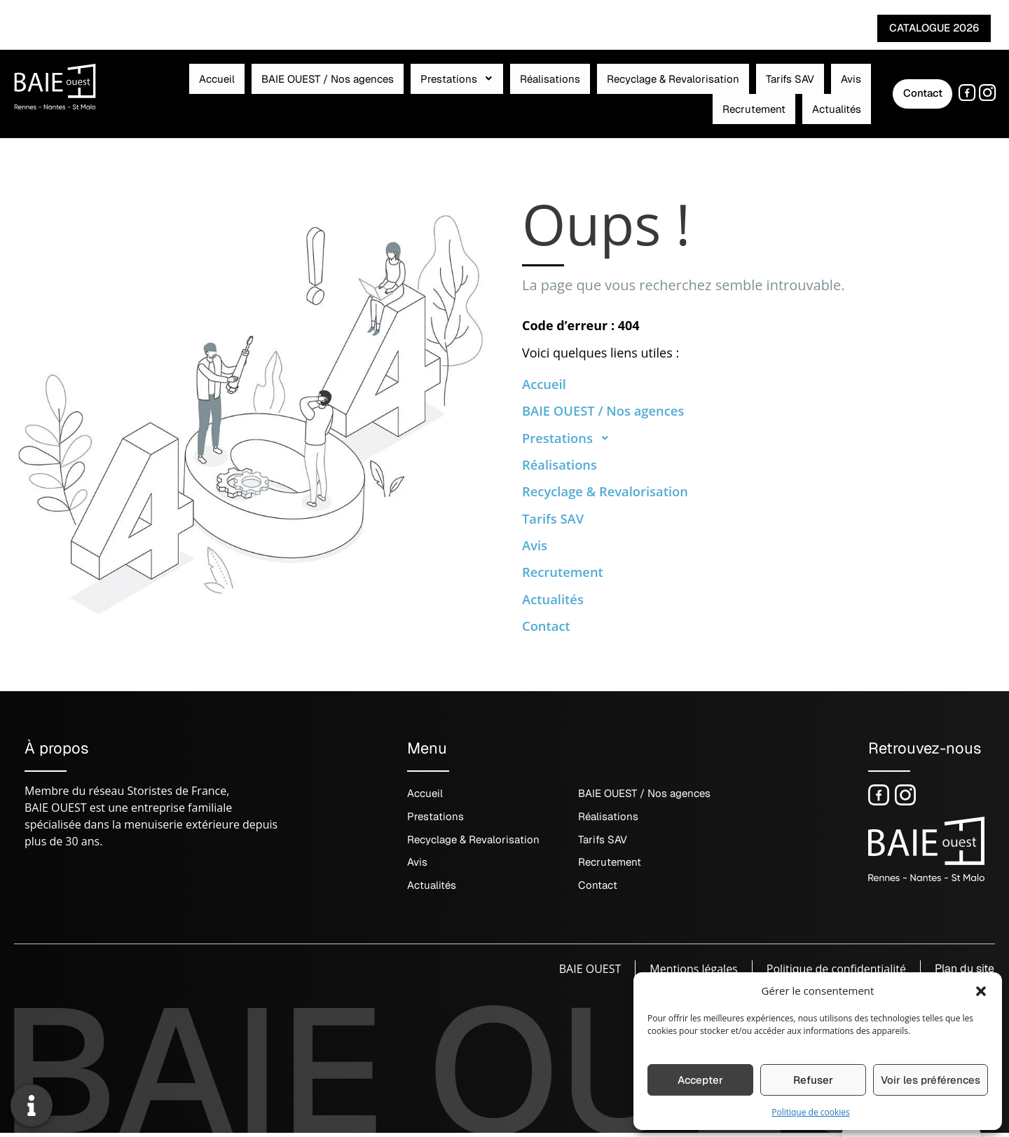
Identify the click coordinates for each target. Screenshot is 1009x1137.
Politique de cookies (810, 1112)
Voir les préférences (930, 1080)
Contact (548, 627)
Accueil (163, 90)
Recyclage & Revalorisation (540, 90)
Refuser (813, 1080)
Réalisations (437, 90)
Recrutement (728, 90)
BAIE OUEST (587, 973)
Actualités (791, 90)
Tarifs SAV (638, 90)
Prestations (363, 90)
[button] (981, 990)
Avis (679, 90)
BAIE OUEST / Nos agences (254, 90)
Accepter (700, 1080)
